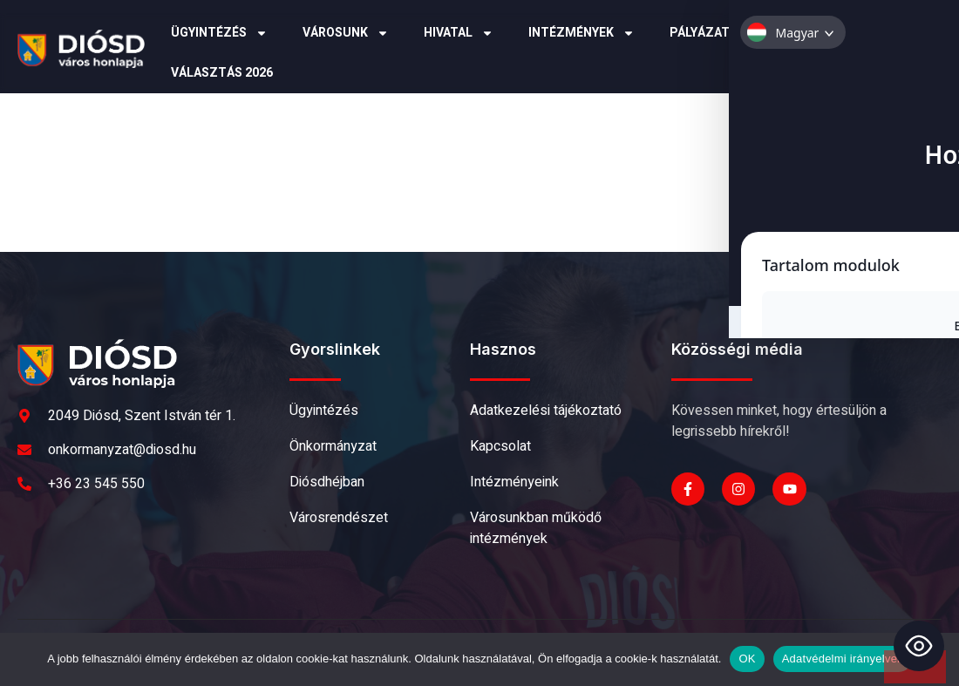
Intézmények (581, 33)
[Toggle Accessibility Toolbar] (919, 646)
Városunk (346, 33)
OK (746, 658)
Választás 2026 (222, 73)
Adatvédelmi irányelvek (842, 658)
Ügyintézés (219, 33)
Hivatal (458, 33)
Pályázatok (718, 33)
